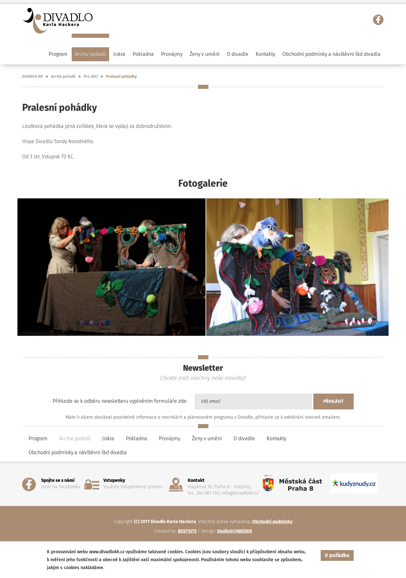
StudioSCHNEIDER (234, 531)
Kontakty (265, 54)
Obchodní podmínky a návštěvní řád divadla (331, 54)
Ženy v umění (207, 438)
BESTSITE (187, 531)
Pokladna (143, 54)
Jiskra (119, 54)
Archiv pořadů (63, 76)
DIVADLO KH (32, 76)
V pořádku (337, 555)
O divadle (244, 438)
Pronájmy (171, 54)
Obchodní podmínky (272, 521)
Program (38, 438)
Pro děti (91, 76)
